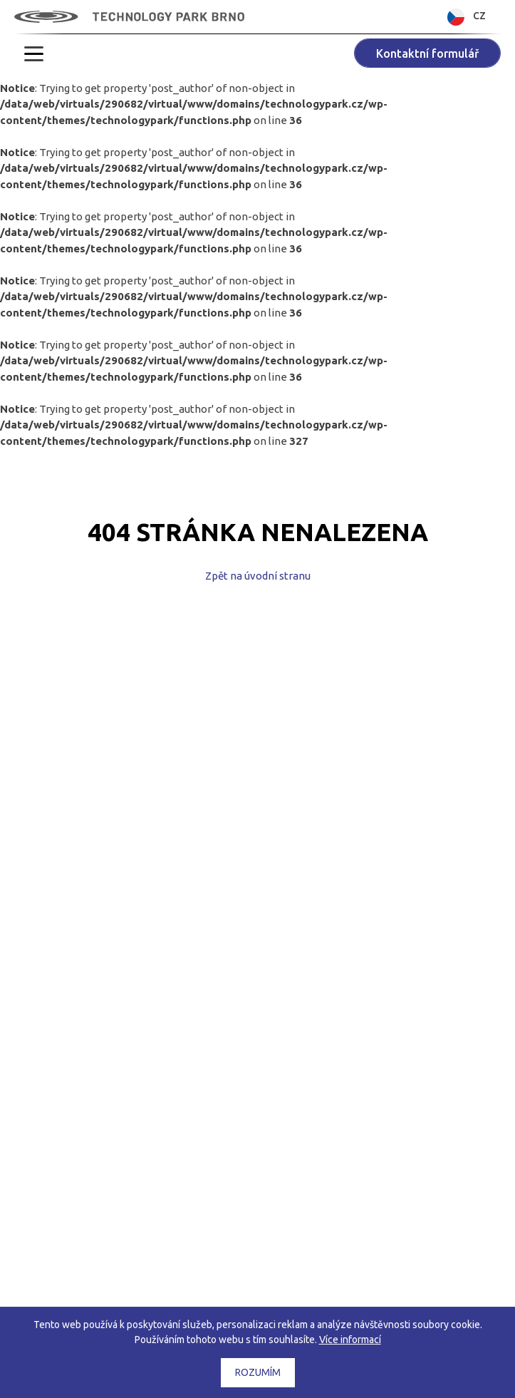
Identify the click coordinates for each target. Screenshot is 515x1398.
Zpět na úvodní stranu (258, 576)
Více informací (350, 1339)
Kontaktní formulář (427, 53)
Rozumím (258, 1372)
